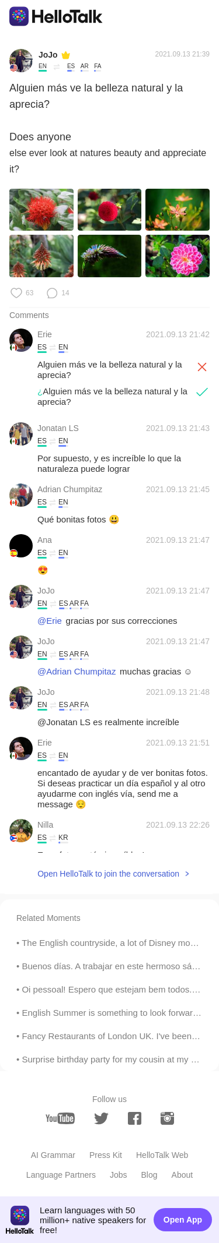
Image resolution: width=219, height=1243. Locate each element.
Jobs (118, 1175)
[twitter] (101, 1119)
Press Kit (105, 1155)
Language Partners (61, 1175)
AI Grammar (53, 1155)
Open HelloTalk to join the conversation (108, 873)
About (182, 1175)
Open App (183, 1219)
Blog (149, 1175)
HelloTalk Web (162, 1155)
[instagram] (167, 1118)
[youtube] (60, 1118)
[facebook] (134, 1118)
